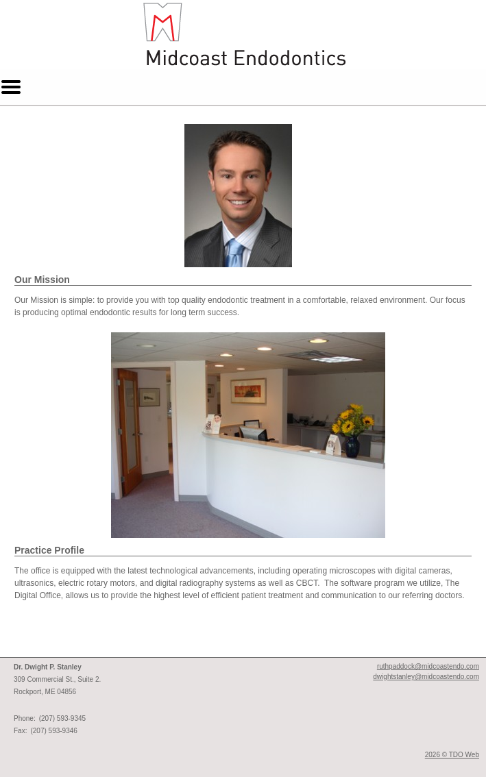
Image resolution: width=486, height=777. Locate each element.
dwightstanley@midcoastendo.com (426, 676)
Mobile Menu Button (11, 87)
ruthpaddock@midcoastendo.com (428, 666)
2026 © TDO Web (452, 754)
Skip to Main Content (38, 5)
